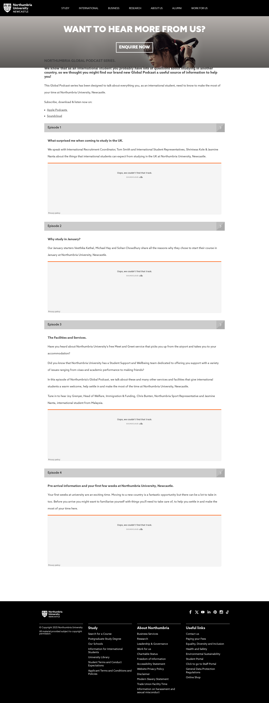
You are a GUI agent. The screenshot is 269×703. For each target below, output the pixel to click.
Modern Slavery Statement (153, 679)
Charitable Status (147, 654)
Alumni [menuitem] (177, 8)
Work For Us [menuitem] (199, 8)
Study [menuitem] (65, 8)
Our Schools (95, 644)
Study (93, 628)
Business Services (147, 634)
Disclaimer (143, 674)
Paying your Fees (196, 639)
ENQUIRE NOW (134, 47)
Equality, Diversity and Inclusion (205, 644)
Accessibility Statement (151, 664)
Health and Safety (196, 649)
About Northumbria (153, 628)
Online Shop (193, 677)
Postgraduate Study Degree (104, 639)
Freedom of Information (151, 659)
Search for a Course (100, 634)
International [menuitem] (88, 8)
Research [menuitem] (135, 8)
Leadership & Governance (152, 644)
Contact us (192, 634)
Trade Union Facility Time (152, 684)
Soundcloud (54, 116)
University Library (98, 657)
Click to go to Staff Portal (201, 664)
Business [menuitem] (113, 8)
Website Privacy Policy (150, 669)
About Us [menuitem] (157, 8)
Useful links (195, 628)
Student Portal (194, 659)
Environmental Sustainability (203, 654)
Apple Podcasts (57, 110)
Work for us (144, 649)
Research (142, 639)
